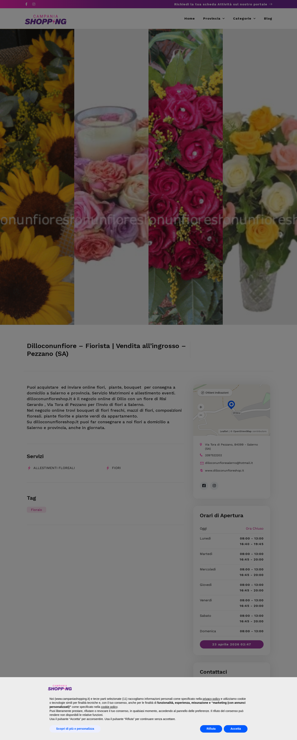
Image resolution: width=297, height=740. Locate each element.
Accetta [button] (235, 728)
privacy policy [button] (211, 698)
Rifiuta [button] (211, 728)
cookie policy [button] (109, 706)
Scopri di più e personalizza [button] (75, 728)
